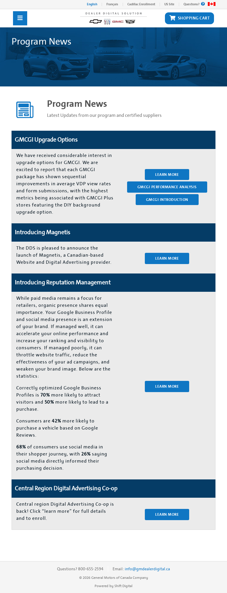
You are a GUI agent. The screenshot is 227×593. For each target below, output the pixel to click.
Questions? (194, 4)
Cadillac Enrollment (141, 4)
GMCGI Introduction (167, 199)
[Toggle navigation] (20, 18)
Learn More (167, 174)
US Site (169, 4)
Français (112, 4)
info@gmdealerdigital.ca (147, 569)
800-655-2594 (90, 569)
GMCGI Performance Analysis (167, 186)
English (92, 4)
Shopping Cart (189, 18)
